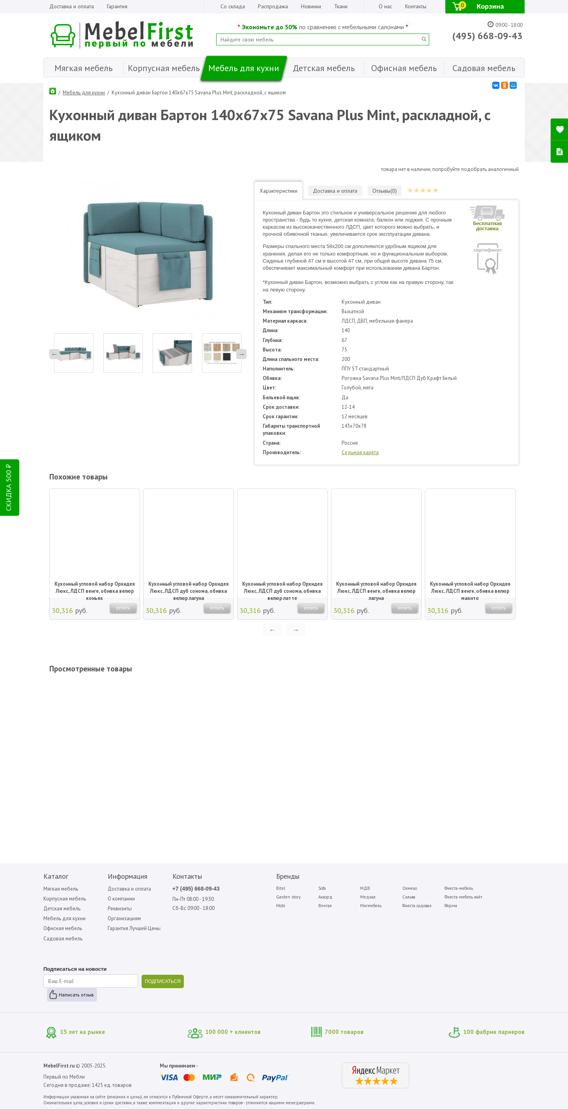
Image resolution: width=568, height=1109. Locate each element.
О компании (121, 898)
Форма (451, 905)
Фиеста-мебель (459, 888)
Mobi (280, 905)
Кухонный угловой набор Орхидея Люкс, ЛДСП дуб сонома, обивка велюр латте (282, 588)
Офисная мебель (62, 928)
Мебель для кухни (84, 92)
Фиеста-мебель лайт (463, 897)
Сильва (408, 897)
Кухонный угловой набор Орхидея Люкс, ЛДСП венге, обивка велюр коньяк (94, 588)
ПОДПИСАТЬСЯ (163, 981)
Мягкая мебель (60, 888)
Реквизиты (120, 908)
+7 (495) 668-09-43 (196, 888)
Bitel (280, 888)
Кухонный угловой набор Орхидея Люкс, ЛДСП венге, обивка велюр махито (470, 588)
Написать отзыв (76, 995)
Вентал (325, 905)
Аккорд (325, 897)
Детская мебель (61, 908)
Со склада (232, 6)
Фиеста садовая (417, 905)
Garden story (288, 897)
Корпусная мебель (64, 898)
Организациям (124, 918)
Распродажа (273, 6)
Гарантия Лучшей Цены (134, 928)
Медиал (368, 897)
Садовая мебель (62, 938)
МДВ (365, 888)
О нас (385, 6)
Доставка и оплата (71, 6)
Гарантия (117, 6)
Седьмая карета (360, 452)
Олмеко (409, 888)
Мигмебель (370, 905)
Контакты (415, 6)
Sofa (322, 888)
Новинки (311, 6)
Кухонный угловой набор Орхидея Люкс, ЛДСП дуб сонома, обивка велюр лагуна (188, 588)
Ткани (341, 6)
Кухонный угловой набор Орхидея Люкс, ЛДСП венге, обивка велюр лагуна (376, 588)
